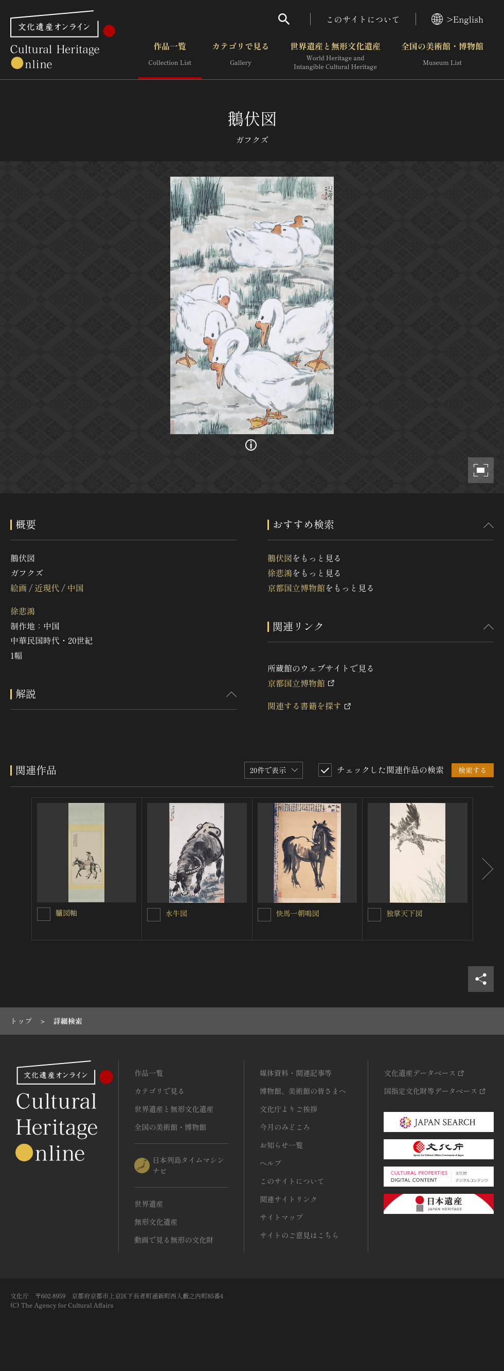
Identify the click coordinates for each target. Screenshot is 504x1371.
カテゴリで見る (240, 56)
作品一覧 (170, 56)
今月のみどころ (285, 1127)
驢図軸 (66, 912)
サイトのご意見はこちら (299, 1235)
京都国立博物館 (296, 587)
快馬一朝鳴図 (297, 913)
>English (457, 19)
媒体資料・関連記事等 (296, 1073)
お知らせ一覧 (281, 1145)
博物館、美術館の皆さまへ (303, 1091)
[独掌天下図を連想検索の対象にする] (374, 914)
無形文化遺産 (155, 1221)
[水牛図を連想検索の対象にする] (153, 914)
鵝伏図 (279, 558)
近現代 (46, 587)
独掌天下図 (404, 913)
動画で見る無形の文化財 (173, 1240)
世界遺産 (148, 1203)
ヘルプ (270, 1163)
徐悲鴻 (22, 611)
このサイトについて (363, 19)
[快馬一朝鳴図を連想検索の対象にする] (264, 914)
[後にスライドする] (483, 868)
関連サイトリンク (288, 1199)
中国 (75, 587)
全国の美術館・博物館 (442, 56)
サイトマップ (281, 1217)
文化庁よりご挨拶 (288, 1109)
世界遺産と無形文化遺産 (335, 56)
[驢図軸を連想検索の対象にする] (43, 914)
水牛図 (176, 913)
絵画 (18, 587)
